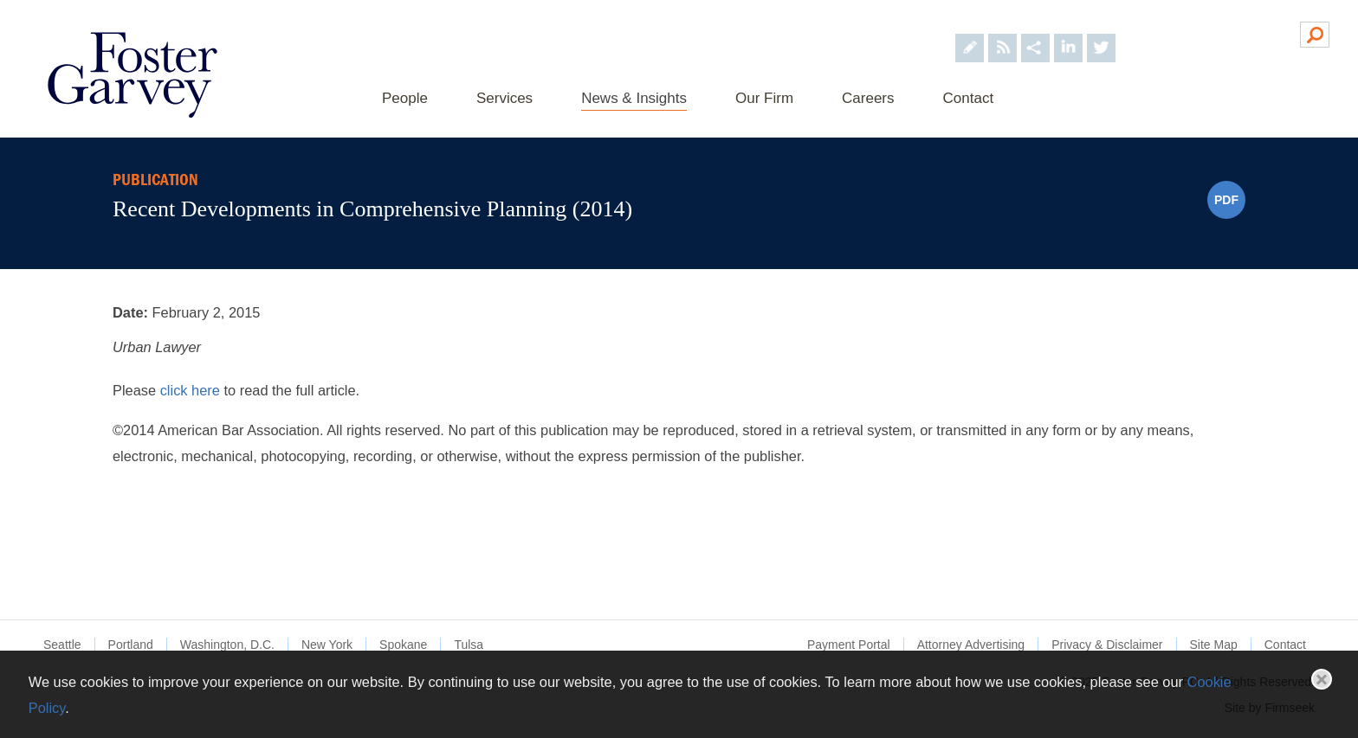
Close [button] (1321, 679)
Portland (130, 644)
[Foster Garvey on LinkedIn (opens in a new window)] (1068, 33)
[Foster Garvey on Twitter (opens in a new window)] (1101, 33)
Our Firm (764, 98)
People (405, 98)
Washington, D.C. (227, 644)
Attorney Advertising (971, 644)
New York (326, 644)
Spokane (403, 644)
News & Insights (634, 98)
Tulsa (468, 644)
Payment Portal (848, 644)
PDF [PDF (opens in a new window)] (1226, 200)
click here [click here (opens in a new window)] (192, 390)
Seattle (62, 644)
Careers (868, 98)
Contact (968, 98)
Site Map (1214, 644)
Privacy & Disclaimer (1106, 644)
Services (504, 98)
